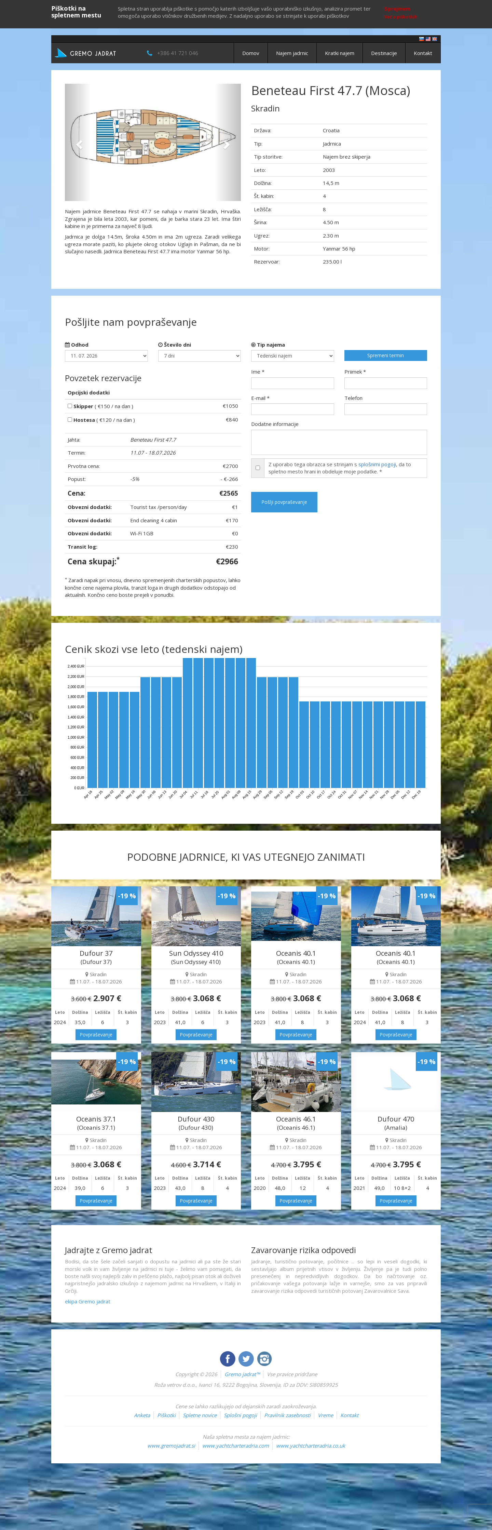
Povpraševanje (96, 1034)
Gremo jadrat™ (242, 1374)
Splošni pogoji (240, 1415)
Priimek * (355, 371)
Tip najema (268, 344)
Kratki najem (339, 53)
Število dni (174, 344)
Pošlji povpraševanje (284, 502)
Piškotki (166, 1415)
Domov (250, 53)
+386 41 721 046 (177, 53)
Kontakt (423, 53)
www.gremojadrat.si (171, 1445)
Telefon (353, 397)
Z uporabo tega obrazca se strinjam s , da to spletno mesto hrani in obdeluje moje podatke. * (340, 468)
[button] (78, 142)
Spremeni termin (385, 355)
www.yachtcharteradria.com (235, 1445)
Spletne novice (200, 1415)
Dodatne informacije (275, 423)
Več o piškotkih (400, 17)
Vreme (325, 1415)
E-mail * (260, 397)
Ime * (257, 371)
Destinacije (384, 53)
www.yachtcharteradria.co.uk (310, 1445)
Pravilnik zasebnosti (287, 1415)
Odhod (76, 344)
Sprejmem (397, 8)
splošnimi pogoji (377, 464)
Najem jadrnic (292, 53)
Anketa (142, 1415)
